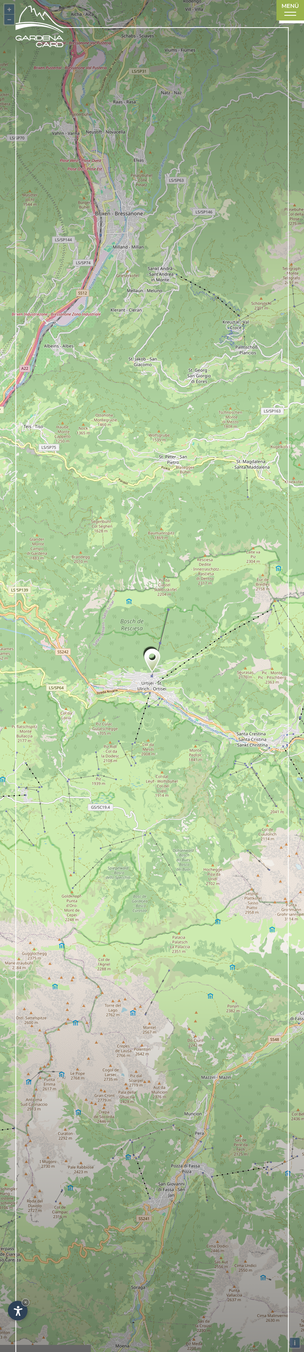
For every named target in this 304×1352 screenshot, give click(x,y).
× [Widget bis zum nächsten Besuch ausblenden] (25, 1302)
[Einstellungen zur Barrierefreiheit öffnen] (18, 1310)
